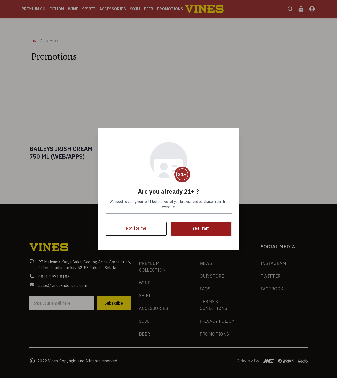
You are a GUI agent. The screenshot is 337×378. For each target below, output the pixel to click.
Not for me (136, 228)
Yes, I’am (201, 228)
